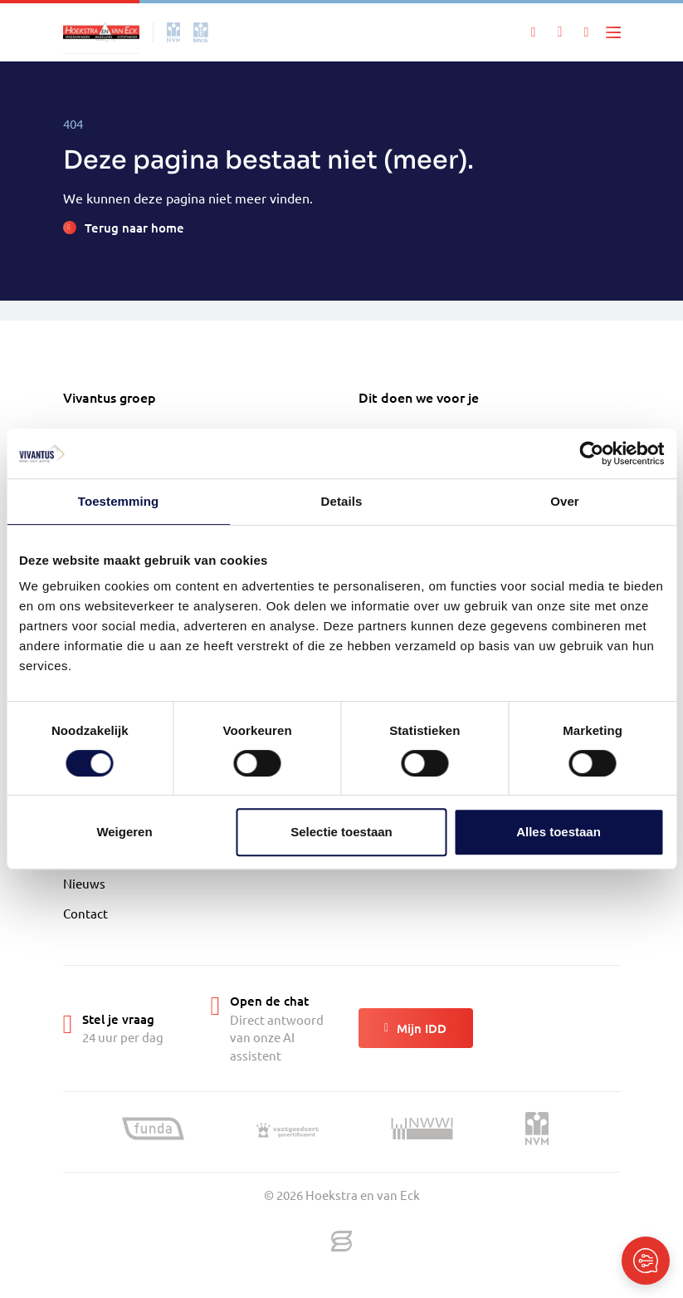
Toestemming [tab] (118, 501)
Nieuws (84, 883)
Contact (85, 913)
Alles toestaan (558, 832)
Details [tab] (342, 501)
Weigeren (124, 832)
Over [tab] (564, 501)
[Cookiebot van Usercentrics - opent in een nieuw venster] (591, 453)
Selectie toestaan (341, 832)
